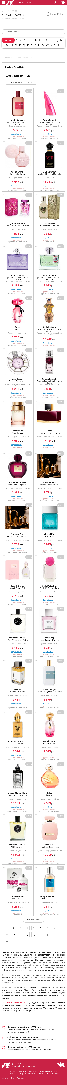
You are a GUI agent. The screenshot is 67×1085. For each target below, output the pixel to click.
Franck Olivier (17, 586)
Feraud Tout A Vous (17, 381)
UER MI (17, 689)
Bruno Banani (49, 120)
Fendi (49, 430)
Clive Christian (49, 172)
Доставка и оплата (48, 1071)
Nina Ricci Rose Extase (49, 847)
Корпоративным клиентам (32, 1073)
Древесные (40, 1005)
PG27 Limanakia (18, 847)
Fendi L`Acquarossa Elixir (49, 433)
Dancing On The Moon (17, 795)
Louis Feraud (18, 379)
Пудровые (27, 1008)
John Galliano (17, 275)
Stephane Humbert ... (17, 741)
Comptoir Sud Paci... (49, 896)
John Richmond (17, 223)
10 (14, 935)
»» (7, 941)
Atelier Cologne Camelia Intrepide (17, 123)
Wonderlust (17, 433)
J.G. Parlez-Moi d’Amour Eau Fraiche (49, 278)
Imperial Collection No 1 (49, 484)
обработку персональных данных (13, 1078)
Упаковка (33, 1071)
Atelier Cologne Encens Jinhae (49, 691)
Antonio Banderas (17, 482)
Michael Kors (18, 430)
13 (34, 935)
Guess (17, 327)
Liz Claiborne (49, 223)
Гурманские (28, 1005)
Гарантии (22, 1071)
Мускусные (16, 1008)
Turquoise (49, 536)
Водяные (6, 1005)
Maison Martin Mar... (17, 793)
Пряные (5, 1008)
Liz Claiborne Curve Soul (49, 226)
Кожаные (61, 1005)
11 (20, 935)
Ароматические (58, 1002)
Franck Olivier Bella (17, 588)
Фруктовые (48, 1008)
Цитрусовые (18, 1010)
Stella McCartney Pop (49, 588)
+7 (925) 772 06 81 (23, 2)
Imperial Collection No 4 (17, 536)
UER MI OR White (17, 691)
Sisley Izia (49, 795)
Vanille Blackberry (49, 898)
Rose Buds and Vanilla (49, 640)
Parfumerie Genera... (17, 637)
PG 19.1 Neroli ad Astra (18, 640)
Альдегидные (32, 1002)
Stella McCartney (49, 586)
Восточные (16, 1005)
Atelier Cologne (18, 120)
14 (41, 935)
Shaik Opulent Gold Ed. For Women (49, 330)
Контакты (12, 1073)
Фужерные (60, 1008)
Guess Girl (17, 329)
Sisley (49, 793)
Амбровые (44, 1002)
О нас (12, 1071)
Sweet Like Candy (17, 174)
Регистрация (53, 1073)
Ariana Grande (17, 172)
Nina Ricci (49, 845)
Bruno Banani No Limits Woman (49, 123)
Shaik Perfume (49, 327)
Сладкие (37, 1008)
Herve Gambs (17, 896)
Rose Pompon (49, 743)
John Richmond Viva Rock (18, 226)
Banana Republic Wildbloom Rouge (49, 382)
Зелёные (51, 1005)
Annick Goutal (49, 741)
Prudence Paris (49, 482)
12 (27, 935)
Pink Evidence (18, 898)
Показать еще (33, 919)
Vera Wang (49, 637)
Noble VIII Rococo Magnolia (49, 174)
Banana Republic (49, 379)
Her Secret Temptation (18, 484)
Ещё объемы (16, 134)
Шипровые (30, 1010)
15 (47, 935)
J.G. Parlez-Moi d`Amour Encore (17, 278)
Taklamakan (17, 743)
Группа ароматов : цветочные (22, 82)
